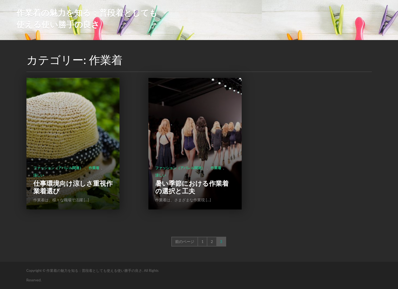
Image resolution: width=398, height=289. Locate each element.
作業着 (94, 168)
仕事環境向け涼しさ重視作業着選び (73, 187)
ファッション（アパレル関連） (58, 168)
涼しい (38, 175)
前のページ (184, 241)
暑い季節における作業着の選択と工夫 (192, 187)
